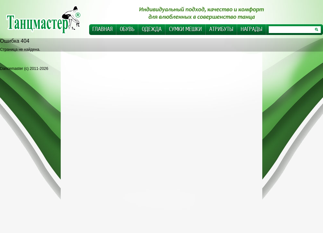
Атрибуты (221, 29)
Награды (251, 29)
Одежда (152, 29)
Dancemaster (47, 20)
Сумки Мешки (185, 29)
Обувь (127, 29)
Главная (102, 29)
